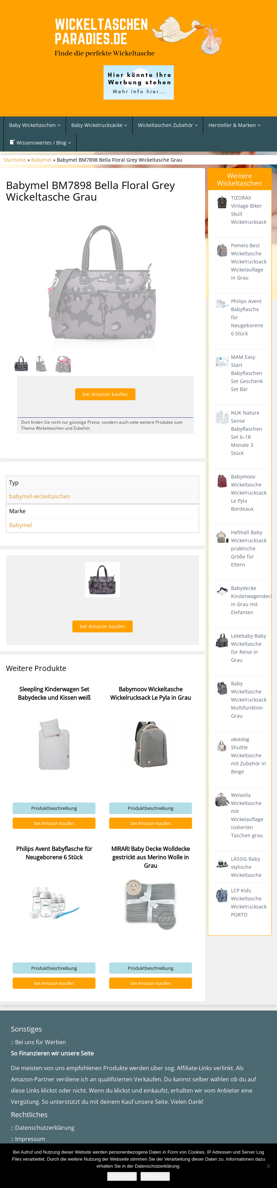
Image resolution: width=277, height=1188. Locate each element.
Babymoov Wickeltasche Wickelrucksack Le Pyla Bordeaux (248, 492)
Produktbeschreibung (54, 985)
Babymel (41, 159)
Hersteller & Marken (234, 125)
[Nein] (268, 1165)
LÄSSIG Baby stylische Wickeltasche (246, 866)
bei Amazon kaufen (54, 1000)
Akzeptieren (122, 1176)
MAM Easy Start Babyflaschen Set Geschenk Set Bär (247, 373)
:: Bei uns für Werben (38, 1059)
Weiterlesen (155, 1176)
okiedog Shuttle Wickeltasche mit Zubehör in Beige (248, 755)
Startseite (15, 159)
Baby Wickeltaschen (34, 125)
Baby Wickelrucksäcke (99, 125)
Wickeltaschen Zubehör (168, 125)
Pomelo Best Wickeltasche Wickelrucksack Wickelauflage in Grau (248, 261)
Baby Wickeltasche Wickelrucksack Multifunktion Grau (248, 699)
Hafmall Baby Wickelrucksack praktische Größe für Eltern (248, 548)
